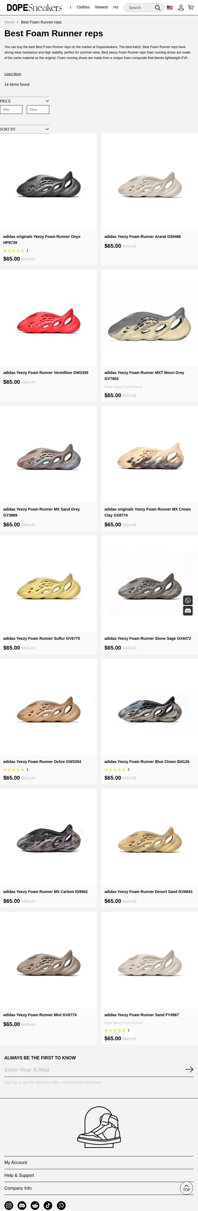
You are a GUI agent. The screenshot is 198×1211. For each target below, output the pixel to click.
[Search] (144, 7)
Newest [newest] (101, 7)
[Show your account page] (181, 7)
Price (5, 101)
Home (9, 22)
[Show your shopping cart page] (190, 7)
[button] (158, 7)
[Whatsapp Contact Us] (188, 600)
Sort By (8, 129)
